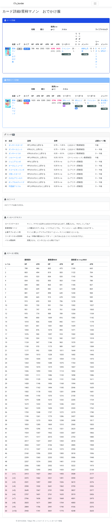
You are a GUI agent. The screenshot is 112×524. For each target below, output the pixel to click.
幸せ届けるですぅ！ (104, 103)
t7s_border (19, 3)
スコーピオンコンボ (16, 170)
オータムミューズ (15, 166)
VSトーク (66, 100)
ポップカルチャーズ (16, 182)
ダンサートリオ (15, 153)
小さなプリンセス (15, 178)
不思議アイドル (15, 186)
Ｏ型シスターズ (15, 174)
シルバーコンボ (15, 158)
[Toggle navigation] (95, 3)
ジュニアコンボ (15, 162)
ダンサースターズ (15, 145)
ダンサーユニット (15, 149)
